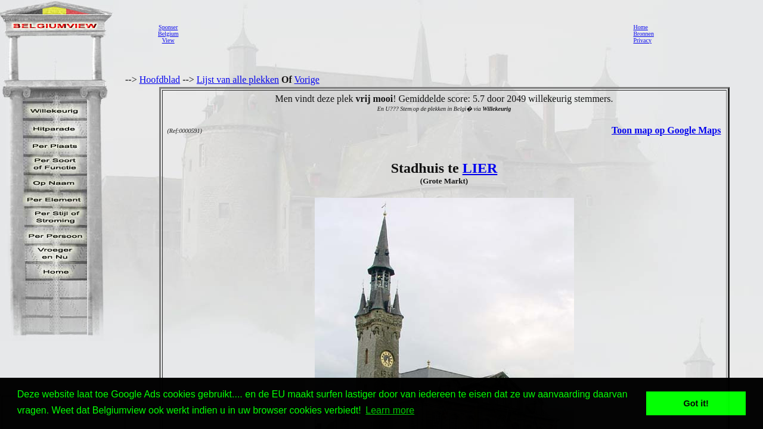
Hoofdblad (159, 79)
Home (640, 27)
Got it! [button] (696, 403)
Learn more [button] (389, 410)
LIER (480, 168)
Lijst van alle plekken (238, 79)
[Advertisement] (402, 33)
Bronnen (643, 33)
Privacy (642, 40)
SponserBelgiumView (168, 33)
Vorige (307, 79)
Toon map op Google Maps (666, 130)
